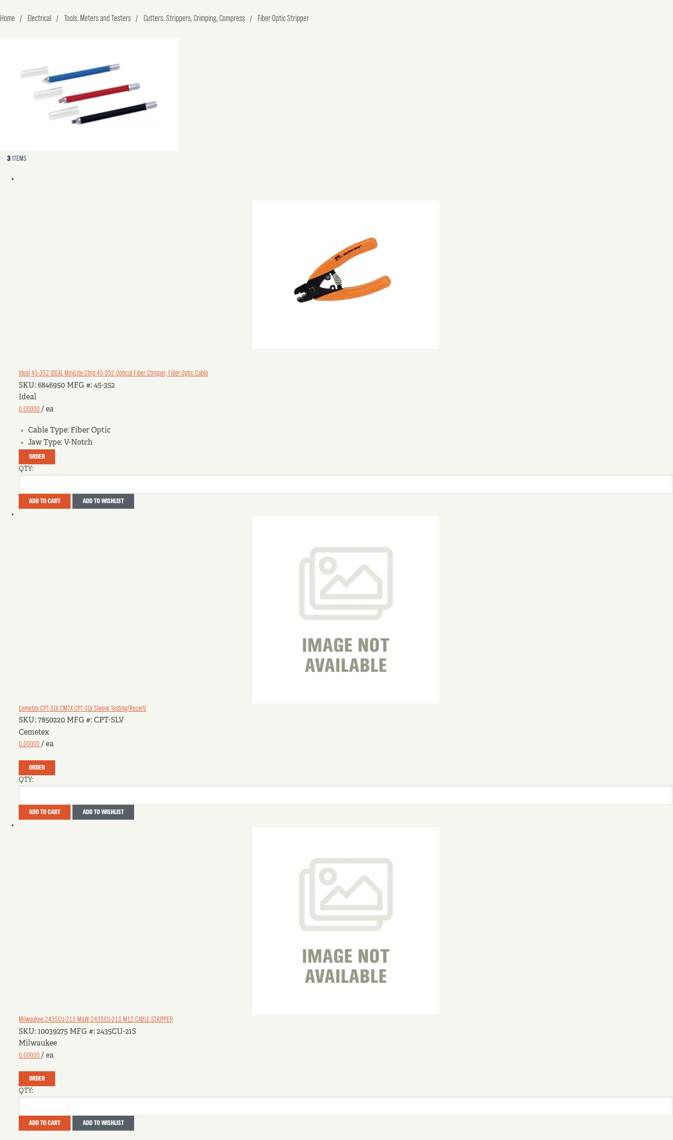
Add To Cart (44, 501)
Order (37, 457)
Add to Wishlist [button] (103, 501)
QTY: (26, 469)
